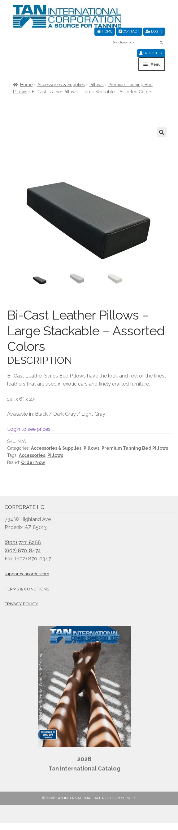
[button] (162, 132)
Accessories (32, 455)
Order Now (33, 462)
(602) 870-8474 (23, 551)
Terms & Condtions (27, 588)
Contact (129, 31)
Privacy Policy (21, 604)
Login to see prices (28, 429)
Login (153, 31)
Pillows (96, 84)
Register (150, 53)
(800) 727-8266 (23, 542)
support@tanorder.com (27, 574)
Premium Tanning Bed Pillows (135, 448)
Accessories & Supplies (61, 84)
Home (104, 31)
